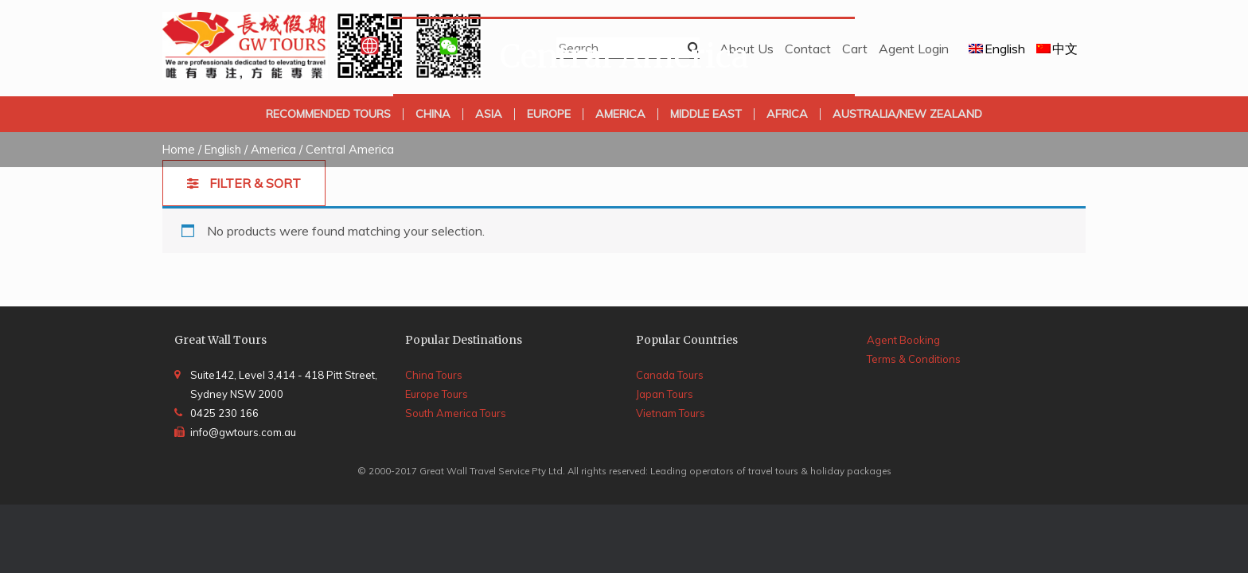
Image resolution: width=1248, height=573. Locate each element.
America (620, 113)
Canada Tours (670, 374)
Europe (549, 113)
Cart (855, 48)
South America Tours (455, 413)
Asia (488, 113)
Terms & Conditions (914, 359)
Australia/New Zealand (907, 113)
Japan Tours (664, 394)
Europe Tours (436, 394)
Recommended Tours (328, 113)
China (432, 113)
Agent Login (914, 48)
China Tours (433, 374)
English (223, 149)
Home (178, 149)
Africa (787, 113)
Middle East (706, 113)
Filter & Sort (253, 183)
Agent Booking (903, 339)
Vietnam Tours (670, 413)
